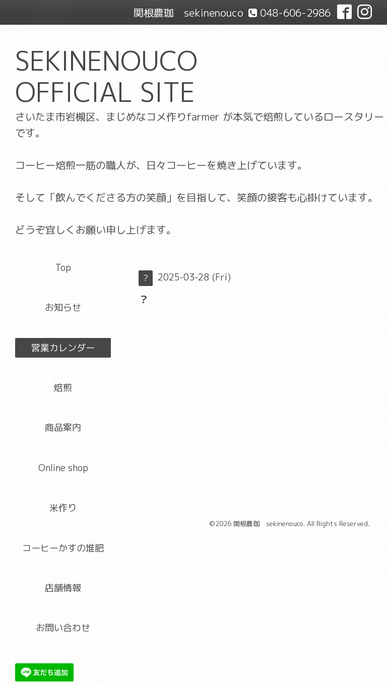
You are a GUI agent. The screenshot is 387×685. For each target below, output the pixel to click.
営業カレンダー (63, 347)
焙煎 (63, 387)
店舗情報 (63, 588)
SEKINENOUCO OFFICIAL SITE (106, 76)
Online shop (63, 468)
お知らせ (63, 307)
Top (63, 267)
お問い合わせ (63, 627)
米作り (63, 507)
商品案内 (63, 427)
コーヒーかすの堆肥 (63, 548)
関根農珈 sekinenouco (268, 523)
